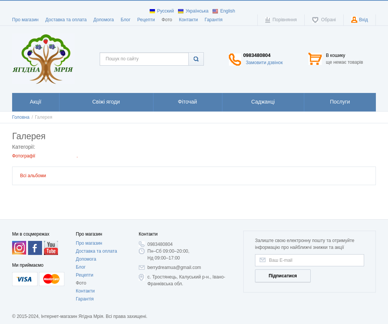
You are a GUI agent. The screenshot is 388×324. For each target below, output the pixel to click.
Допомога (104, 19)
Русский (161, 11)
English (223, 11)
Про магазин (25, 19)
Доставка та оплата (66, 19)
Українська (193, 11)
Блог (125, 19)
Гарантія (213, 19)
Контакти (188, 19)
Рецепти (146, 19)
